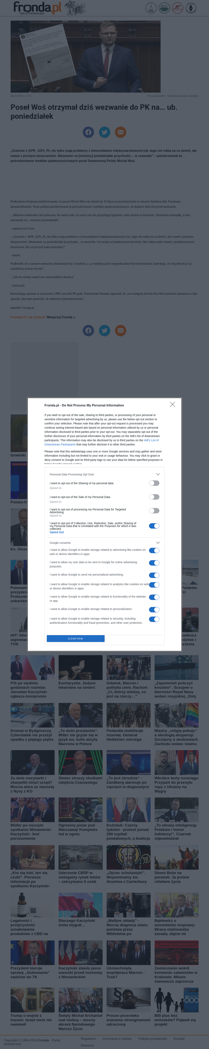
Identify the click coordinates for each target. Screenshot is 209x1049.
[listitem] (104, 474)
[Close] (174, 405)
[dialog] (105, 524)
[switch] (154, 483)
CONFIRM (75, 638)
